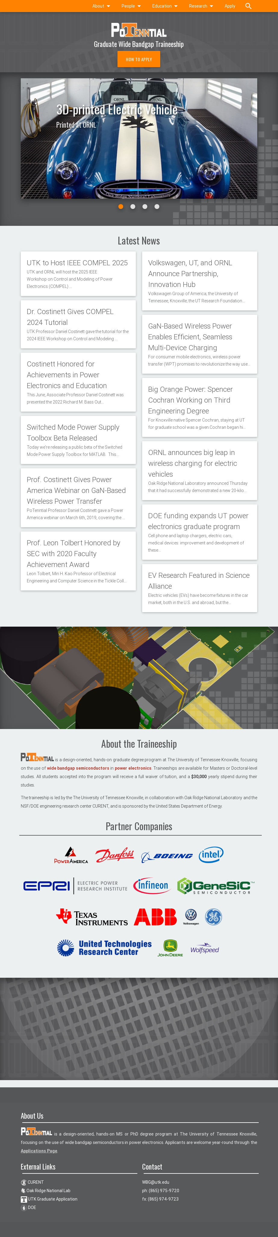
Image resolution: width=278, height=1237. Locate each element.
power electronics (133, 768)
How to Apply (139, 59)
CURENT (32, 1182)
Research (202, 6)
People (132, 6)
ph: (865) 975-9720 (160, 1190)
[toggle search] (248, 6)
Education (166, 6)
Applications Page (39, 1151)
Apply (230, 6)
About (102, 6)
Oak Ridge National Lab (45, 1190)
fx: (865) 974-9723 (160, 1199)
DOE (28, 1207)
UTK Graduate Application (49, 1199)
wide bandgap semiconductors (78, 768)
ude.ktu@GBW (155, 1182)
